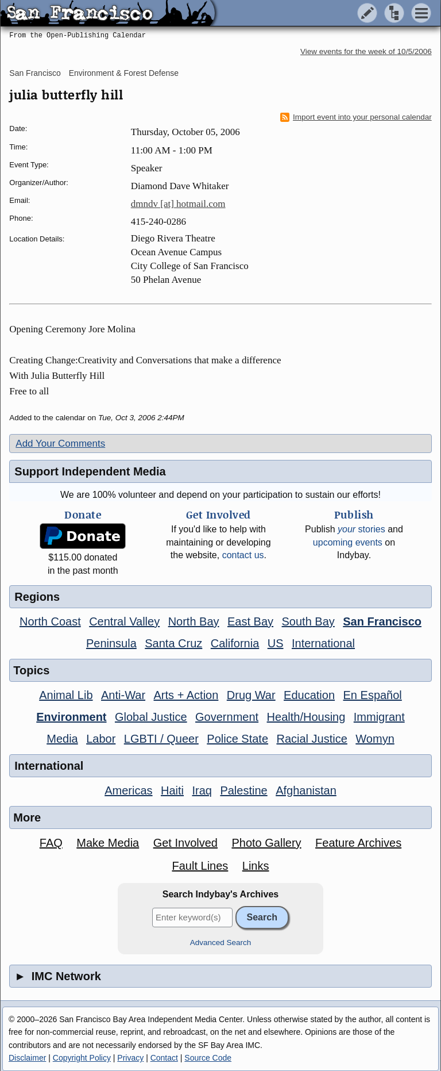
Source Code (207, 1057)
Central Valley (124, 621)
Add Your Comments (60, 443)
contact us (243, 555)
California (235, 643)
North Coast (50, 621)
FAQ (51, 842)
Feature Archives (358, 842)
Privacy (130, 1057)
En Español (372, 695)
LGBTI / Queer (161, 738)
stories (361, 529)
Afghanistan (306, 790)
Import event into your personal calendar (356, 117)
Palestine (243, 790)
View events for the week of (366, 51)
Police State (237, 738)
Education (309, 695)
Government (226, 717)
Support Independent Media (89, 471)
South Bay (308, 621)
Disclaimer (27, 1057)
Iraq (201, 790)
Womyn (374, 738)
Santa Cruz (173, 643)
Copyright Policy (82, 1057)
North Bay (193, 621)
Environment (71, 717)
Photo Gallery (266, 842)
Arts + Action (186, 695)
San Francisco (34, 73)
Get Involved (185, 842)
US (276, 643)
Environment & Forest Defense (124, 73)
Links (255, 865)
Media (62, 738)
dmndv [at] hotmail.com (178, 203)
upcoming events (347, 542)
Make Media (107, 842)
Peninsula (111, 643)
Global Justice (151, 717)
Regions (37, 596)
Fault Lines (200, 865)
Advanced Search (221, 942)
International (323, 643)
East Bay (250, 621)
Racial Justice (311, 738)
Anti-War (123, 695)
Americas (128, 790)
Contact (164, 1057)
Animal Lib (65, 695)
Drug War (251, 695)
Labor (100, 738)
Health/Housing (306, 717)
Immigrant (379, 717)
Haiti (172, 790)
